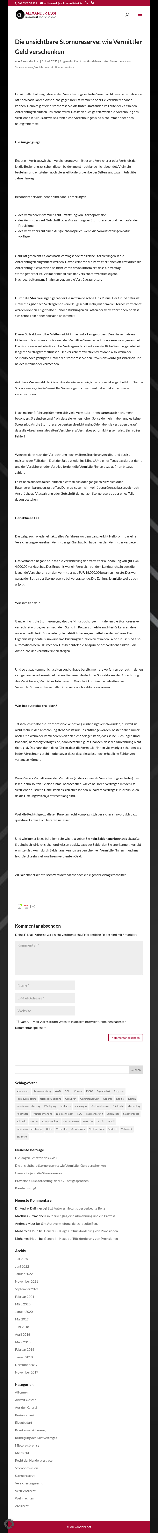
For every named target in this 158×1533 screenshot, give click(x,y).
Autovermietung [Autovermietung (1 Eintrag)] (42, 1091)
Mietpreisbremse (27, 1445)
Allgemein (66, 61)
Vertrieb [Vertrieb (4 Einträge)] (112, 1129)
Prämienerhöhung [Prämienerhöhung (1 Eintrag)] (42, 1113)
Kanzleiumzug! (25, 1188)
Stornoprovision (120, 61)
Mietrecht (22, 1453)
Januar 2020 (24, 1311)
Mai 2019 (22, 1319)
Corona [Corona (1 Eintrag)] (78, 1091)
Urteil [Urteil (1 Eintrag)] (49, 1129)
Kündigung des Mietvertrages (36, 1438)
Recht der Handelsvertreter (91, 61)
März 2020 (22, 1304)
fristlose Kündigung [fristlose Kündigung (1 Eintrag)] (50, 1098)
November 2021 (26, 1281)
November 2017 (26, 1372)
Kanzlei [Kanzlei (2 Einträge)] (120, 1098)
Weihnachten (24, 1498)
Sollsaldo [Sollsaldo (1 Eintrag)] (21, 1121)
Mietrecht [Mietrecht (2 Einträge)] (118, 1106)
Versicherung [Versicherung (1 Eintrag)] (78, 1129)
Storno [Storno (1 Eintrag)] (34, 1121)
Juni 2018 (22, 1327)
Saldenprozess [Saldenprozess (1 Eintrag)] (131, 1113)
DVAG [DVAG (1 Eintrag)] (89, 1091)
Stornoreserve (24, 67)
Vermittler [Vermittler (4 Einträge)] (61, 1129)
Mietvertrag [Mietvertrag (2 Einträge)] (134, 1106)
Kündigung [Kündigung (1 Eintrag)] (50, 1106)
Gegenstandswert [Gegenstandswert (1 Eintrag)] (89, 1098)
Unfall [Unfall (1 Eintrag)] (111, 1121)
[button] (9, 1524)
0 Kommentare (64, 67)
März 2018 (22, 1342)
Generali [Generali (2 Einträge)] (107, 1098)
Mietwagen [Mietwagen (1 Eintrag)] (23, 1113)
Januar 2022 (24, 1274)
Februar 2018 (24, 1349)
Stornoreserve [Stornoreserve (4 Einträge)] (71, 1121)
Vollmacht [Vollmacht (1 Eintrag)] (126, 1129)
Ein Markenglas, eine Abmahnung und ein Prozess (80, 1216)
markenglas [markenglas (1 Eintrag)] (80, 1106)
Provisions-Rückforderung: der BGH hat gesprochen (52, 1181)
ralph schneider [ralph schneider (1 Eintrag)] (64, 1113)
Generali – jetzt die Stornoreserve (38, 1173)
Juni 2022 (22, 1266)
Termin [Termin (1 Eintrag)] (100, 1121)
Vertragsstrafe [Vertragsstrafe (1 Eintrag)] (97, 1129)
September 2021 (26, 1289)
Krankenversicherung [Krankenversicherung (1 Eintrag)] (28, 1106)
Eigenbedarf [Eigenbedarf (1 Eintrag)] (103, 1091)
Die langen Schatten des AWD (36, 1158)
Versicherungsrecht (29, 1483)
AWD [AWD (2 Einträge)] (58, 1091)
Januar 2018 (24, 1357)
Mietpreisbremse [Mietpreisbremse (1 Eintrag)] (100, 1106)
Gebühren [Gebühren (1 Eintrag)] (70, 1098)
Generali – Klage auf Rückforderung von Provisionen (81, 1231)
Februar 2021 (24, 1296)
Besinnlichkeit (25, 1415)
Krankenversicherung (30, 1430)
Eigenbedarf (23, 1422)
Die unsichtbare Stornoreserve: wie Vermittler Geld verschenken (60, 1165)
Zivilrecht (22, 1506)
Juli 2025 (21, 1259)
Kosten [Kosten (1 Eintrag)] (132, 1098)
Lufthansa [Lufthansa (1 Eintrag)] (65, 1106)
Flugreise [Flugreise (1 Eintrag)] (119, 1091)
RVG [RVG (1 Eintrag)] (79, 1113)
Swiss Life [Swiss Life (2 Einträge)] (87, 1121)
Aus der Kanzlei (26, 1407)
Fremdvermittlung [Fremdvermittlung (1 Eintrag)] (26, 1098)
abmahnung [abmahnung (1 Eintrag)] (23, 1091)
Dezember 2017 (26, 1365)
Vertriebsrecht (43, 67)
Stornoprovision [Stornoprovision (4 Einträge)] (50, 1121)
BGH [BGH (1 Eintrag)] (67, 1091)
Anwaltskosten (25, 1400)
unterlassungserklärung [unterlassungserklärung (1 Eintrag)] (29, 1129)
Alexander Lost (30, 61)
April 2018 (22, 1334)
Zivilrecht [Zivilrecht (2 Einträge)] (22, 1136)
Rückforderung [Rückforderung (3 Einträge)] (94, 1113)
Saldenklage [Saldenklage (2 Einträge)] (113, 1113)
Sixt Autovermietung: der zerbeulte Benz (76, 1208)
